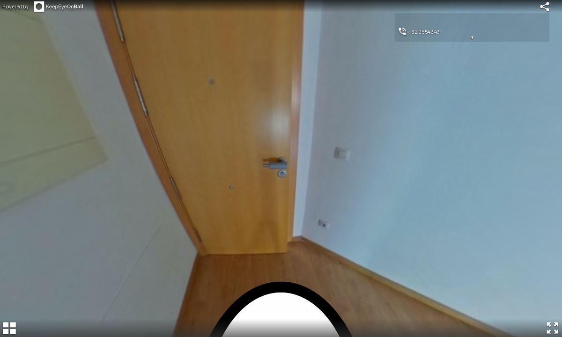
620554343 (425, 31)
